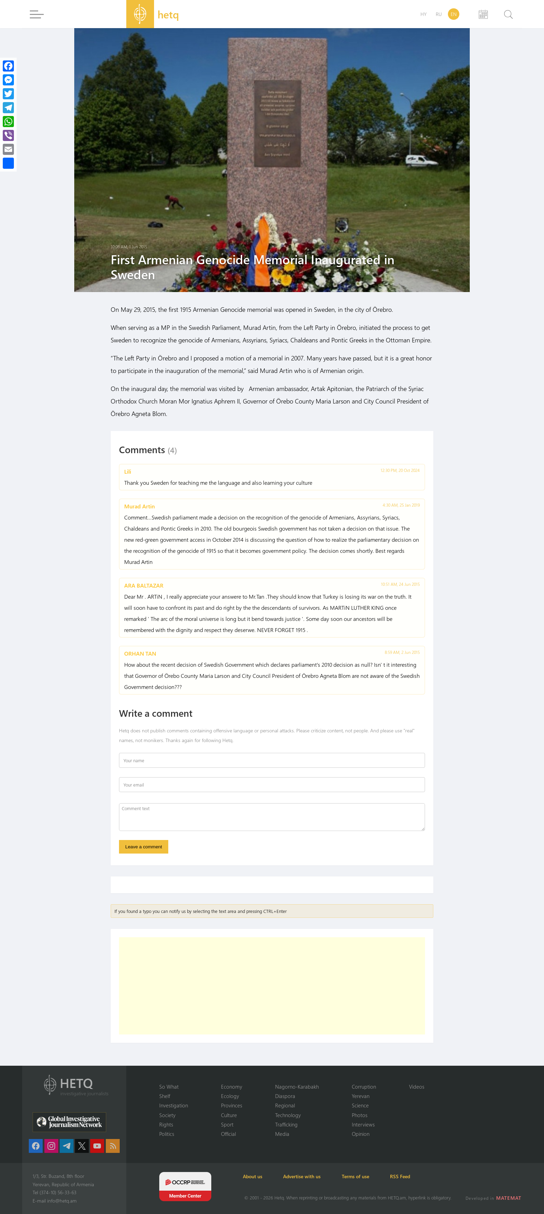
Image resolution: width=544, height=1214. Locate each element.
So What (169, 1086)
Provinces (231, 1105)
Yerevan (360, 1095)
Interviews (363, 1124)
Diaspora (285, 1095)
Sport (227, 1124)
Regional (285, 1105)
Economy (231, 1086)
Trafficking (286, 1124)
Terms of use (359, 1176)
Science (360, 1105)
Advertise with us (304, 1176)
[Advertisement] (272, 986)
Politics (166, 1133)
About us (254, 1176)
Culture (229, 1114)
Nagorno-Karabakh (297, 1086)
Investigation (173, 1105)
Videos (416, 1086)
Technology (288, 1114)
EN (454, 14)
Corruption (364, 1086)
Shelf (164, 1095)
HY (423, 14)
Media (282, 1133)
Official (228, 1133)
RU (439, 14)
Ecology (230, 1095)
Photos (359, 1114)
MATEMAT (509, 1198)
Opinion (360, 1133)
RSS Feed (405, 1176)
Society (167, 1114)
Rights (166, 1124)
